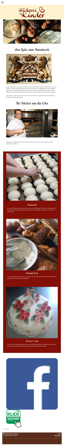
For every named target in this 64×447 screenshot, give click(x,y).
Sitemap (16, 433)
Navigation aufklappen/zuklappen (32, 2)
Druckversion (8, 433)
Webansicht (57, 435)
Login (59, 433)
